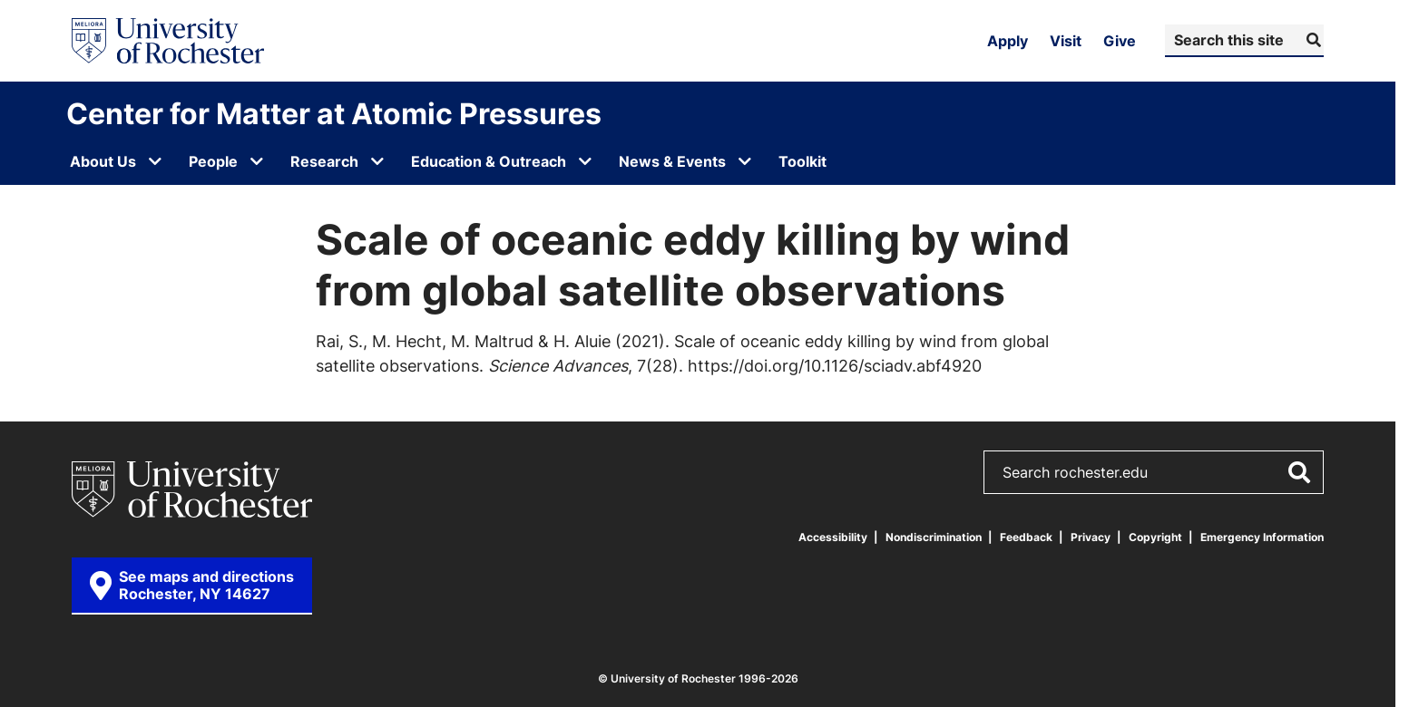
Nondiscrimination (934, 537)
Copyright (1155, 537)
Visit (1065, 41)
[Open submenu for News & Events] (744, 161)
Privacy (1091, 537)
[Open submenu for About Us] (155, 161)
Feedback (1026, 537)
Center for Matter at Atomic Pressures (334, 113)
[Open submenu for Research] (377, 161)
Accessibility (832, 537)
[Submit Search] (1311, 39)
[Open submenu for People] (256, 161)
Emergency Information (1262, 537)
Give (1119, 41)
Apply (1007, 41)
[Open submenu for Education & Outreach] (585, 161)
